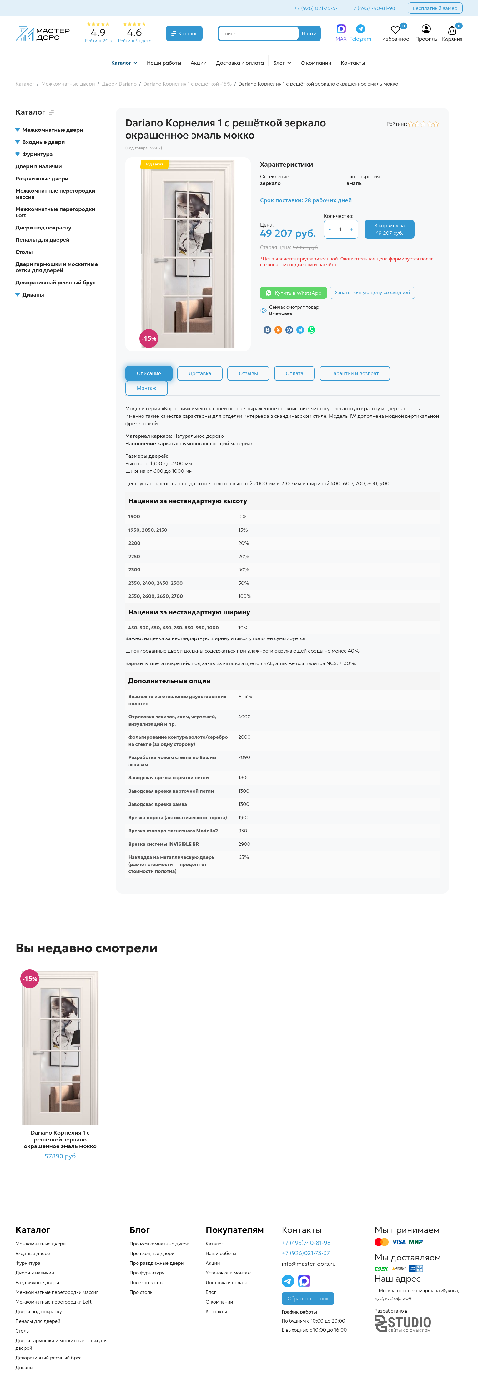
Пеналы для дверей (43, 239)
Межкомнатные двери (49, 129)
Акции (199, 63)
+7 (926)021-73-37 (306, 1253)
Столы (24, 252)
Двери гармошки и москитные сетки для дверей (57, 267)
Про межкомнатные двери (159, 1244)
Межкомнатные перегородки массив (55, 193)
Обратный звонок (308, 1298)
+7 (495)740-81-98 (306, 1242)
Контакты (353, 63)
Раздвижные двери (42, 178)
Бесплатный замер (435, 8)
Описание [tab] (149, 373)
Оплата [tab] (294, 373)
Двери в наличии (39, 166)
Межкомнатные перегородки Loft (55, 212)
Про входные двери (152, 1253)
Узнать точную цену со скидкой (372, 292)
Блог (279, 63)
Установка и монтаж (228, 1273)
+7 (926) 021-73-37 (316, 8)
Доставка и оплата (240, 63)
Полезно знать (146, 1282)
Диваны (30, 294)
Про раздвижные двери (157, 1263)
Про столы (141, 1292)
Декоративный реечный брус (56, 282)
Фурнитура (34, 154)
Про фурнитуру (147, 1273)
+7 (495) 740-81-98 (372, 8)
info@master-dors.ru (309, 1263)
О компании (316, 63)
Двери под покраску (43, 227)
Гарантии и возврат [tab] (355, 373)
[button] (452, 30)
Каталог (187, 33)
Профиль (426, 39)
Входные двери (40, 142)
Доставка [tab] (200, 373)
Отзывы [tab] (248, 373)
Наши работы (164, 63)
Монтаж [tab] (146, 388)
